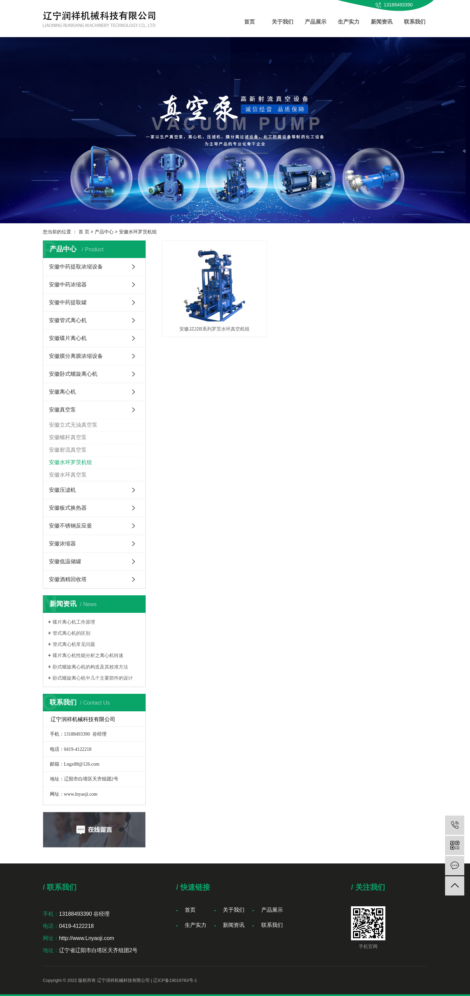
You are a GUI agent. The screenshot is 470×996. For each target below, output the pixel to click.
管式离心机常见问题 (74, 644)
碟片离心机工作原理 (74, 622)
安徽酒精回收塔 (68, 579)
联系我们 (414, 22)
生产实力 (348, 22)
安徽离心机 (62, 392)
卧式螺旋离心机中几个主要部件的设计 (93, 678)
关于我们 (282, 22)
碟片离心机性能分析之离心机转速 (88, 655)
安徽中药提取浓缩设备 (76, 266)
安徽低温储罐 (65, 561)
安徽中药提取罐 (68, 302)
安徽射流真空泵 (68, 450)
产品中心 (104, 231)
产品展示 (315, 22)
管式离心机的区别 (71, 633)
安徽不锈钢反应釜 (70, 526)
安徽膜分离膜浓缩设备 (76, 356)
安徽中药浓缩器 (68, 284)
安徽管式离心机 (68, 320)
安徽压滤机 (62, 490)
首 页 (84, 231)
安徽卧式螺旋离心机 (73, 374)
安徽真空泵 (62, 409)
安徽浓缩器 (62, 543)
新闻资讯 (381, 22)
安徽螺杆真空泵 (68, 437)
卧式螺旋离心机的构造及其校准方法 (90, 667)
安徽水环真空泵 (68, 475)
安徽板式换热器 (68, 508)
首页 (249, 22)
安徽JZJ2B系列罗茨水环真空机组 (203, 311)
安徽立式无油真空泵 (73, 425)
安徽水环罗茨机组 (138, 231)
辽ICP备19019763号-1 (175, 980)
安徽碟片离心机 (68, 338)
